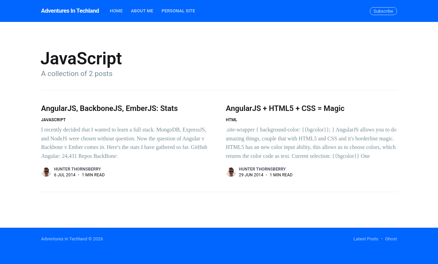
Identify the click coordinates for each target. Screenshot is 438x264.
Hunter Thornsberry (77, 169)
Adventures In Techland (70, 10)
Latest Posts (365, 238)
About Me (142, 10)
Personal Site (178, 10)
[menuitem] (116, 11)
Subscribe (383, 11)
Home (116, 10)
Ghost (391, 238)
